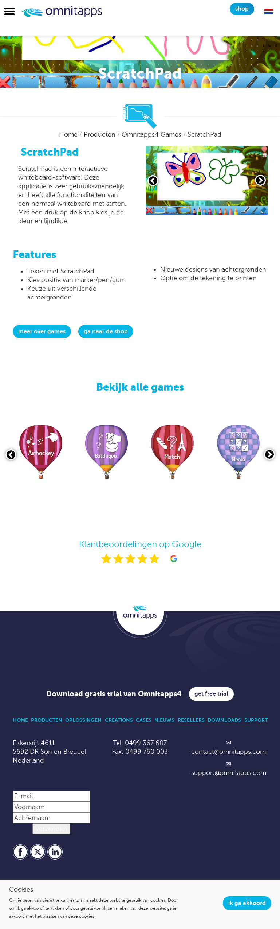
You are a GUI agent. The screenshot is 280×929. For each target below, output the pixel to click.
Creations (119, 720)
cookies (158, 900)
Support (256, 720)
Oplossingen (83, 720)
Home (69, 134)
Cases (143, 720)
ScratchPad (204, 134)
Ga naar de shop (106, 331)
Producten (100, 134)
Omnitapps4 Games (152, 134)
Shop (242, 8)
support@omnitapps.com (228, 772)
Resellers (191, 720)
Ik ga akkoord (247, 903)
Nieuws (164, 720)
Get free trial (211, 694)
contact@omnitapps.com (228, 751)
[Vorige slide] (152, 180)
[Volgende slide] (260, 180)
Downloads (224, 720)
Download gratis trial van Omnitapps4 (114, 694)
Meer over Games (42, 331)
